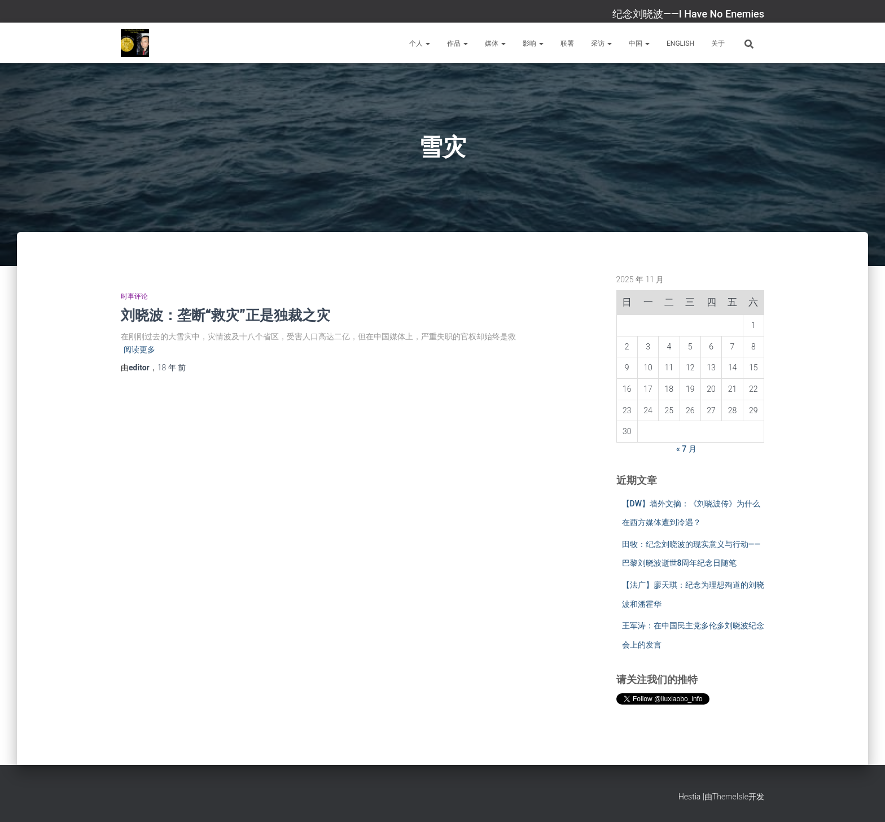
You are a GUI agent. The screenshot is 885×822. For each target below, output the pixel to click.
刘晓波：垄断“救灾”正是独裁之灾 (225, 314)
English (680, 43)
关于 (718, 43)
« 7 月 (686, 448)
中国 (639, 43)
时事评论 (134, 296)
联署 (567, 43)
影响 (533, 43)
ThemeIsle (730, 796)
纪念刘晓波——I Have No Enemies (688, 14)
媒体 (495, 43)
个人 (419, 43)
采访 (601, 43)
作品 (457, 43)
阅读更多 (139, 349)
